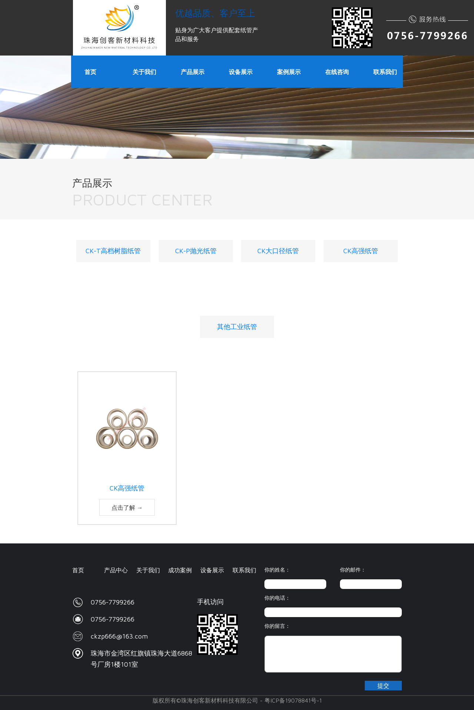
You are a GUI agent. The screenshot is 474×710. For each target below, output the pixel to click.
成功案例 (180, 570)
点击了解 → (127, 507)
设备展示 (212, 570)
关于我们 (148, 570)
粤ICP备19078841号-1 (293, 700)
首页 (78, 570)
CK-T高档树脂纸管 (113, 251)
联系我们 (244, 570)
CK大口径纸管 (278, 251)
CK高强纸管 (360, 251)
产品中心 (116, 570)
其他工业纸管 (237, 327)
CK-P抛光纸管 (196, 251)
